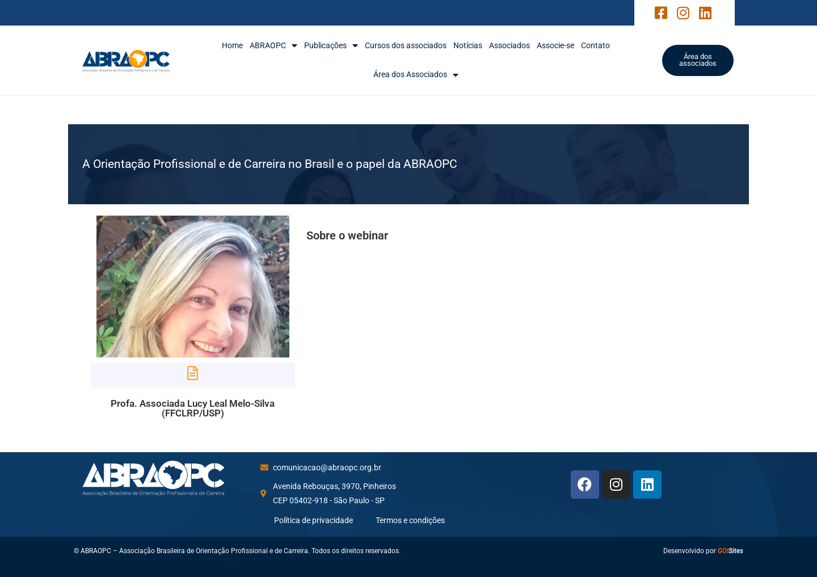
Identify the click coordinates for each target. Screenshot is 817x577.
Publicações (331, 45)
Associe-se (555, 45)
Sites (730, 551)
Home (232, 45)
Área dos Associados (415, 74)
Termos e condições (410, 520)
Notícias (467, 45)
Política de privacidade (313, 520)
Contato (595, 45)
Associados (509, 45)
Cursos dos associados (406, 45)
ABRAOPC (273, 45)
